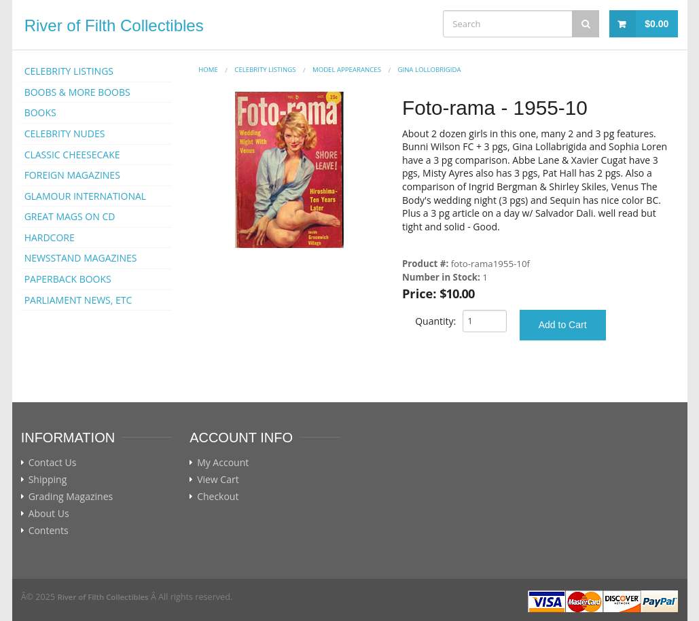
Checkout (217, 497)
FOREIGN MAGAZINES (72, 174)
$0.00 (656, 23)
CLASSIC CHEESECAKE (72, 154)
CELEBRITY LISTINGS (68, 71)
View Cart (218, 480)
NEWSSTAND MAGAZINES (80, 257)
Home (208, 69)
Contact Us (53, 463)
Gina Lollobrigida (429, 69)
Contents (49, 531)
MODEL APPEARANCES (346, 69)
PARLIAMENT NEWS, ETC (78, 300)
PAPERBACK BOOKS (67, 278)
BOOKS (40, 112)
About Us (49, 514)
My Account (223, 463)
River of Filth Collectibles (114, 25)
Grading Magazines (71, 497)
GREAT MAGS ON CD (69, 216)
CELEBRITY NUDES (64, 133)
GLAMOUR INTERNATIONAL (85, 196)
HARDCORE (49, 237)
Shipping (48, 480)
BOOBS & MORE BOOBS (77, 92)
